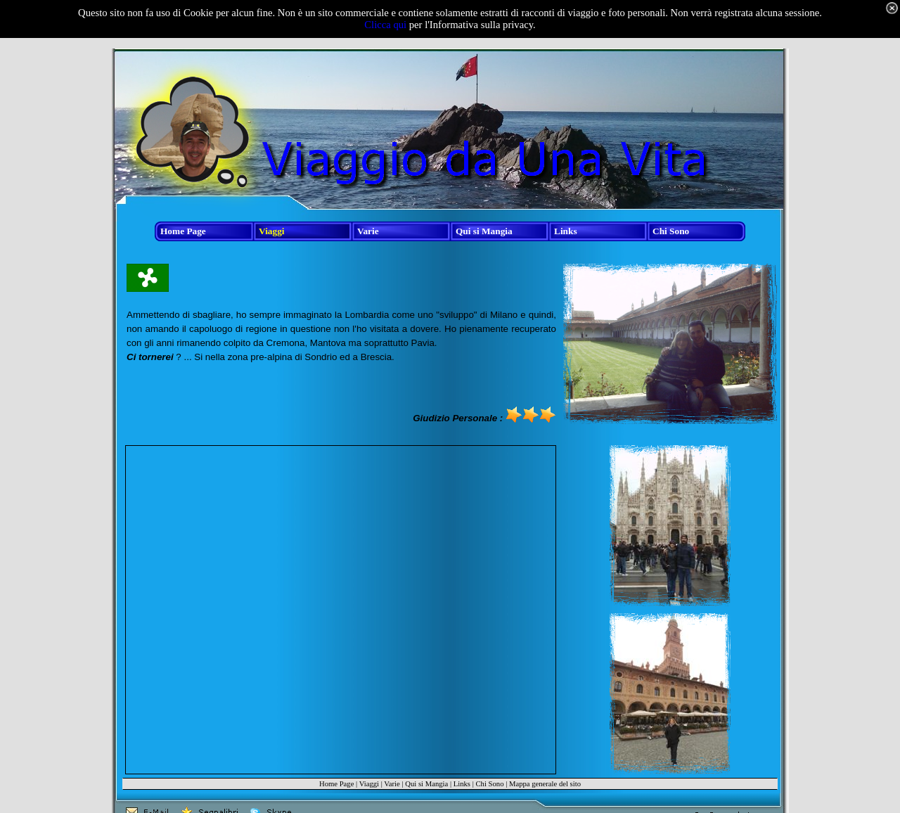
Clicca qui (385, 24)
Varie (391, 784)
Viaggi (369, 784)
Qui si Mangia (426, 784)
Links (462, 784)
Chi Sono (489, 784)
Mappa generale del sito (545, 784)
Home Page (336, 784)
